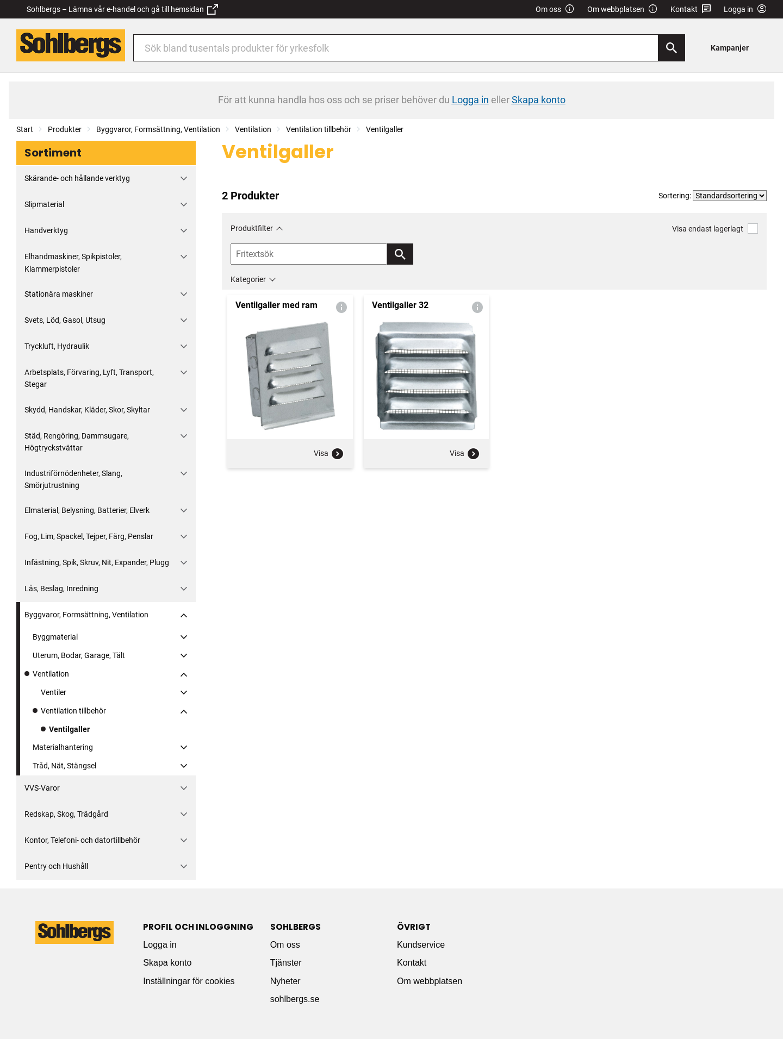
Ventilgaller (384, 129)
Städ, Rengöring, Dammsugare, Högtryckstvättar (76, 441)
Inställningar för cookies (188, 981)
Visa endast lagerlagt (715, 228)
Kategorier (248, 279)
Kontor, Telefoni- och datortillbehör (82, 840)
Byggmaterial (55, 637)
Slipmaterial (44, 204)
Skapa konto (167, 962)
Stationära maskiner (58, 294)
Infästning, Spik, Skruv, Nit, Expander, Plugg (96, 562)
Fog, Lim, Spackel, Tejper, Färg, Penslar (88, 536)
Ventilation (253, 129)
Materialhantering (63, 747)
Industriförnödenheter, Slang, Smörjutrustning (73, 479)
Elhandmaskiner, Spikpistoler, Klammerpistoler (73, 262)
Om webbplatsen (622, 9)
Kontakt (690, 9)
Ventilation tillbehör (318, 129)
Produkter (65, 129)
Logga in (159, 944)
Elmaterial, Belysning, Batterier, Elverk (87, 510)
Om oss (555, 9)
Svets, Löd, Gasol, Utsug (64, 320)
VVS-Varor (42, 788)
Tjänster (286, 962)
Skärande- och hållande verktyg (77, 178)
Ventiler (53, 692)
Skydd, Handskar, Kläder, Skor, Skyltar (87, 409)
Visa (329, 453)
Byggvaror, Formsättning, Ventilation (158, 129)
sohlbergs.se (295, 999)
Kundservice (421, 944)
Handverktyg (46, 230)
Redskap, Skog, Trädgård (66, 814)
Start (24, 129)
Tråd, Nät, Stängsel (64, 765)
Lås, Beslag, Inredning (61, 588)
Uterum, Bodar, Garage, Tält (79, 655)
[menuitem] (732, 47)
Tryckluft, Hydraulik (56, 346)
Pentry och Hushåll (56, 866)
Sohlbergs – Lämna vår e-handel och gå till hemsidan (122, 9)
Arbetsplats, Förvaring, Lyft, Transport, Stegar (89, 378)
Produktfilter (252, 228)
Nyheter (285, 981)
